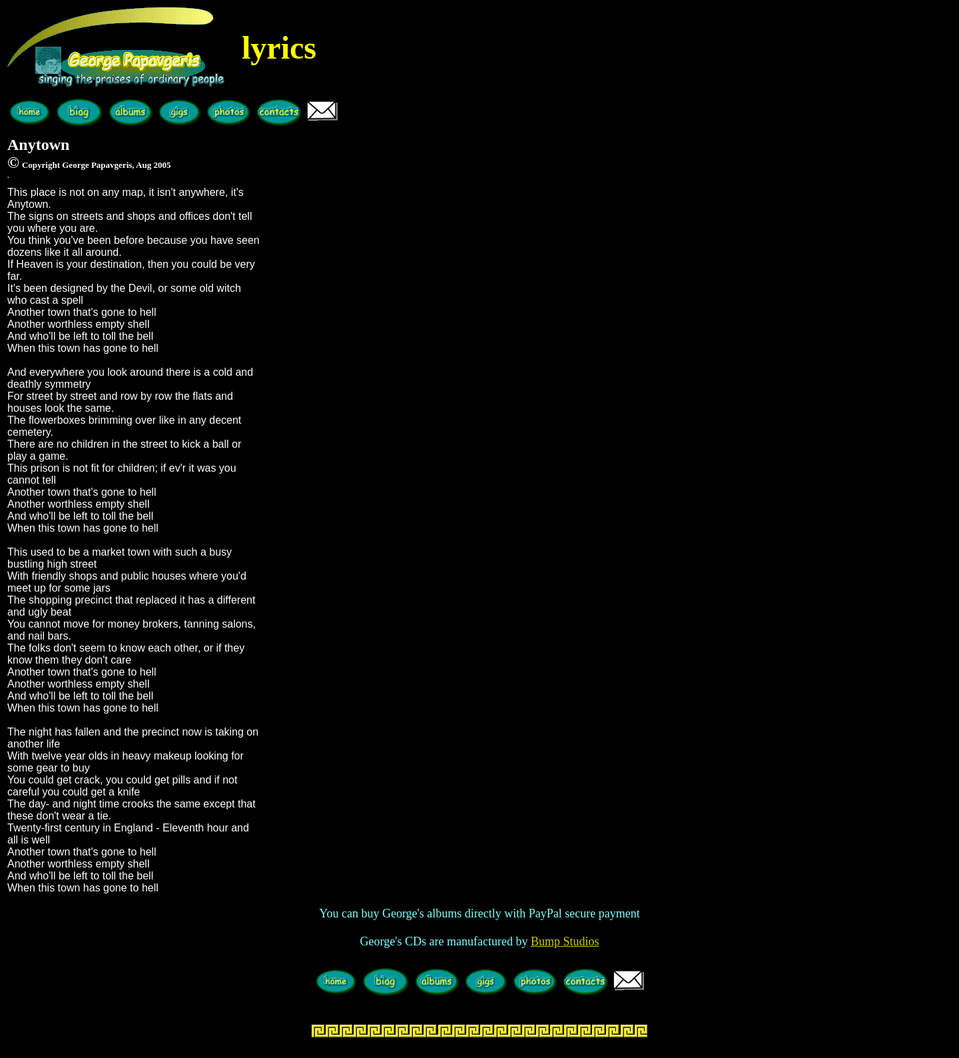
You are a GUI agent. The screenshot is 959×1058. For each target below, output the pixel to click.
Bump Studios (565, 941)
